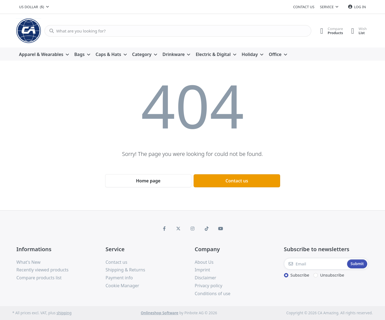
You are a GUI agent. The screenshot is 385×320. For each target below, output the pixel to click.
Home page (148, 181)
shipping (64, 312)
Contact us (303, 6)
